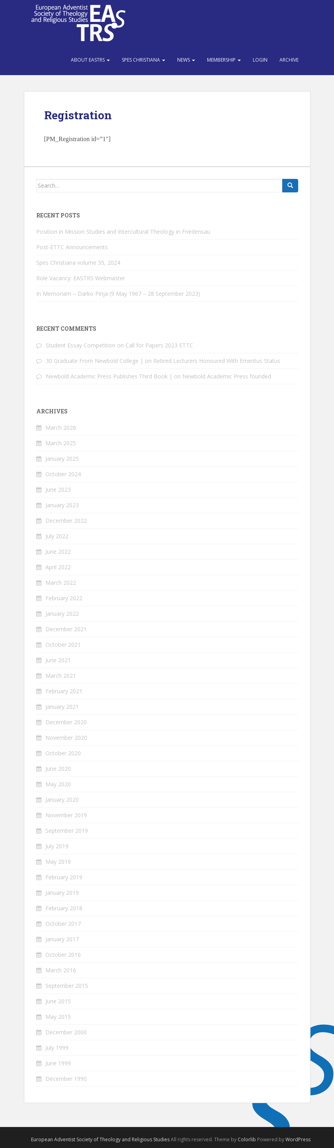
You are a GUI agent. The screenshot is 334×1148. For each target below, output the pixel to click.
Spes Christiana (143, 59)
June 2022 (58, 551)
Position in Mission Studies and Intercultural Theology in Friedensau (123, 231)
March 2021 (60, 675)
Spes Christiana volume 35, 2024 (78, 262)
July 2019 (56, 846)
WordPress (298, 1139)
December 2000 (66, 1032)
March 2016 (60, 970)
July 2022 (56, 536)
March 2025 (60, 443)
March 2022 (60, 582)
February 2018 (63, 908)
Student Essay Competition (80, 345)
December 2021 (66, 629)
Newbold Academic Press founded (226, 376)
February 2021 (63, 691)
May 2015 (58, 1016)
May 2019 (58, 861)
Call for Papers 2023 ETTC (159, 345)
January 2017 (62, 939)
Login (260, 59)
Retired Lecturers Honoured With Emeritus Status (216, 361)
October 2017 (63, 923)
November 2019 (66, 815)
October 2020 (63, 753)
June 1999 (58, 1063)
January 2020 (62, 799)
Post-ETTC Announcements (72, 247)
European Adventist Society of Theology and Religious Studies (100, 1139)
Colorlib (247, 1139)
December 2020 (66, 722)
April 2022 (58, 567)
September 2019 (66, 830)
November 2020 (66, 737)
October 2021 (63, 644)
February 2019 (63, 877)
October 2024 (63, 474)
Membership (224, 59)
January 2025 (62, 458)
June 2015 (58, 1001)
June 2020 (58, 768)
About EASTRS (90, 59)
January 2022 (62, 613)
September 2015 (66, 985)
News (186, 59)
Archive (289, 59)
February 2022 (63, 598)
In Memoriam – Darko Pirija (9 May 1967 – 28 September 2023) (118, 293)
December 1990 (66, 1078)
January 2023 (62, 505)
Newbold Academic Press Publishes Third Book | (109, 376)
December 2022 (66, 520)
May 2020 (58, 784)
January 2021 (62, 706)
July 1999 (56, 1047)
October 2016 (63, 954)
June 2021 (58, 660)
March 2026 (60, 427)
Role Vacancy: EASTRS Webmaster (80, 278)
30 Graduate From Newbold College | (94, 361)
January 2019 (62, 892)
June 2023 (58, 489)
